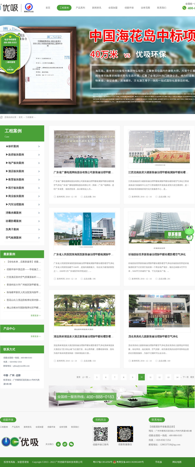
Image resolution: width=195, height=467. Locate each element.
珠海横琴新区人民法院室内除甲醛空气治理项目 (24, 292)
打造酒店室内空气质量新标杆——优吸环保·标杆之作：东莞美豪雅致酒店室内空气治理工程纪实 (24, 277)
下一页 (186, 377)
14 (177, 377)
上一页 (85, 377)
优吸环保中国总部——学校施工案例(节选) (24, 269)
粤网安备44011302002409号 (130, 462)
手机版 (158, 462)
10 (142, 377)
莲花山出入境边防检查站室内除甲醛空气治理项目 (24, 300)
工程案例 (29, 117)
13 (168, 377)
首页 (48, 8)
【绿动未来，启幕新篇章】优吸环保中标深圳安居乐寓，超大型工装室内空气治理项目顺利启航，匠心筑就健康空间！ (24, 262)
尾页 (192, 377)
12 (159, 377)
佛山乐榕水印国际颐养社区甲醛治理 (24, 307)
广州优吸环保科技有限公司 (69, 462)
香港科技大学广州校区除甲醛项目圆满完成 (24, 284)
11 (150, 377)
